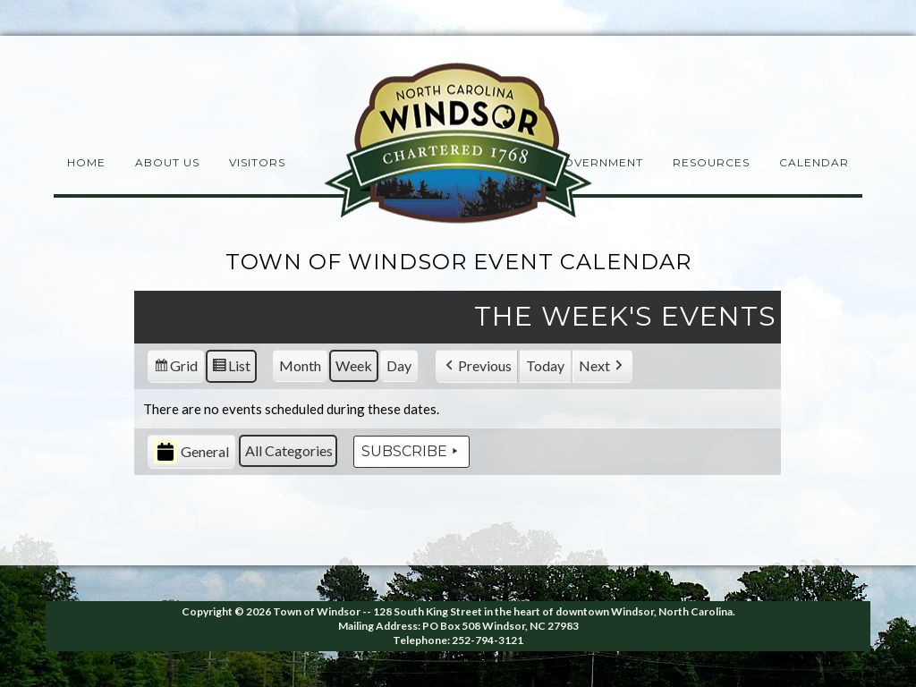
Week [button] (353, 365)
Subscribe (411, 451)
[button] (477, 366)
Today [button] (545, 365)
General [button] (191, 452)
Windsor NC (458, 146)
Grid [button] (175, 368)
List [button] (230, 368)
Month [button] (300, 365)
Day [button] (398, 365)
